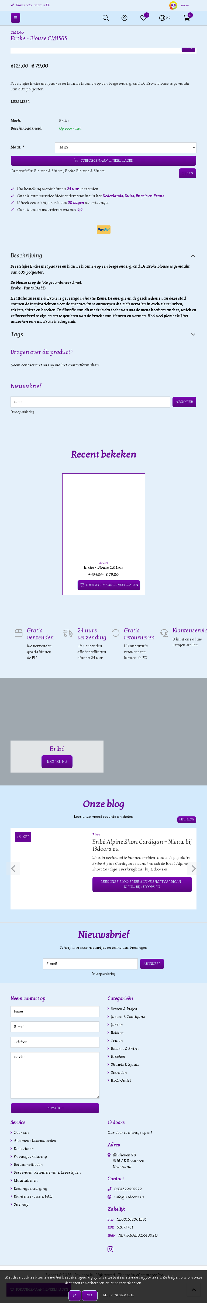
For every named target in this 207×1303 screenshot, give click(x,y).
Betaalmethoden (28, 1164)
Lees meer (20, 102)
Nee (90, 1295)
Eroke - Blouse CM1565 (103, 567)
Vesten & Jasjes (123, 1009)
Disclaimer (23, 1148)
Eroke (64, 120)
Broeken (117, 1056)
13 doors (116, 1122)
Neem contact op (28, 998)
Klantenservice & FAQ (32, 1196)
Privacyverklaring (22, 412)
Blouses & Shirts (48, 171)
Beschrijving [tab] (26, 255)
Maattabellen (25, 1180)
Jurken (116, 1024)
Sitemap (21, 1204)
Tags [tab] (17, 334)
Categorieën (120, 998)
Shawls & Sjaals (124, 1064)
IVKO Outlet (120, 1080)
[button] (165, 17)
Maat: (17, 147)
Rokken (117, 1033)
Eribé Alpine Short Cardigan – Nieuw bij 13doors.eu (142, 845)
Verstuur (55, 1108)
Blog (96, 835)
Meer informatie (118, 1295)
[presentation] (13, 868)
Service (18, 1122)
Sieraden (118, 1072)
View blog (187, 819)
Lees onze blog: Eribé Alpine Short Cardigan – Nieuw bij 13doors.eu (142, 884)
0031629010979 (128, 1189)
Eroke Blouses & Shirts (85, 171)
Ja (75, 1295)
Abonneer (184, 402)
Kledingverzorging (30, 1188)
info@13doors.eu (129, 1197)
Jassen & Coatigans (127, 1016)
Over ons (21, 1132)
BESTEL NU (57, 761)
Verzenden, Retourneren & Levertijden (47, 1172)
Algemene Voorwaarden (34, 1140)
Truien (116, 1040)
